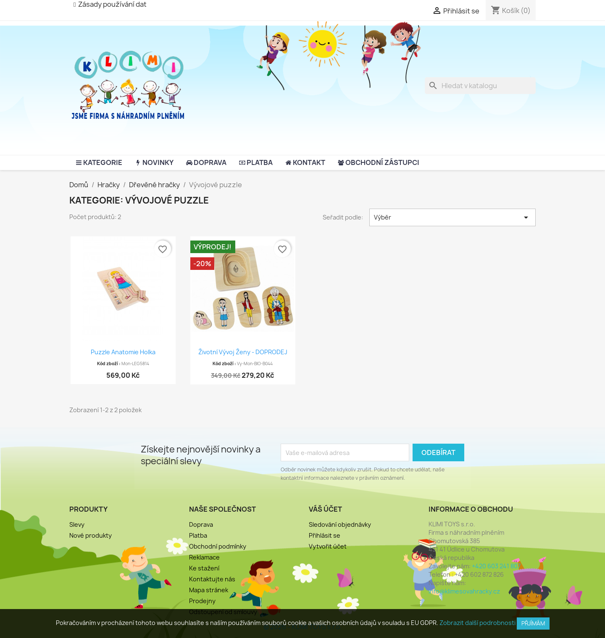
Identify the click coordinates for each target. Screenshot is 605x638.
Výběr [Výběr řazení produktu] (452, 217)
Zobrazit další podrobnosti (477, 623)
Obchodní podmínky (217, 546)
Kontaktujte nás (212, 579)
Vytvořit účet (328, 546)
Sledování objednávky (340, 524)
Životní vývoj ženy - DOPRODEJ (242, 352)
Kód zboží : (109, 363)
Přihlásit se (324, 535)
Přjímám (533, 623)
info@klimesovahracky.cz (464, 591)
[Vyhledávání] (480, 85)
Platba (198, 535)
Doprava (201, 524)
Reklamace (204, 557)
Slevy (76, 524)
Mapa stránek (208, 590)
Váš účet (325, 509)
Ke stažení (204, 568)
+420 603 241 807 (496, 566)
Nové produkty (90, 535)
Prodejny (202, 601)
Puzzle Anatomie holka (123, 352)
